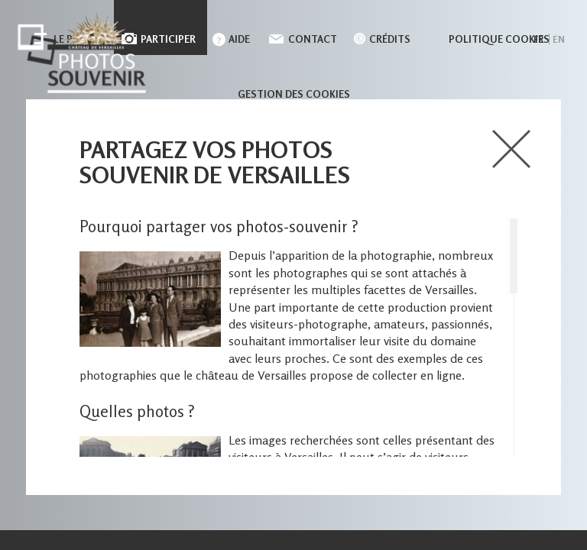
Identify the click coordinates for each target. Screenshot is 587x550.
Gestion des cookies (294, 94)
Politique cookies (499, 39)
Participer (168, 39)
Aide (239, 39)
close (511, 149)
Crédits (389, 39)
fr (538, 39)
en (559, 39)
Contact (312, 39)
